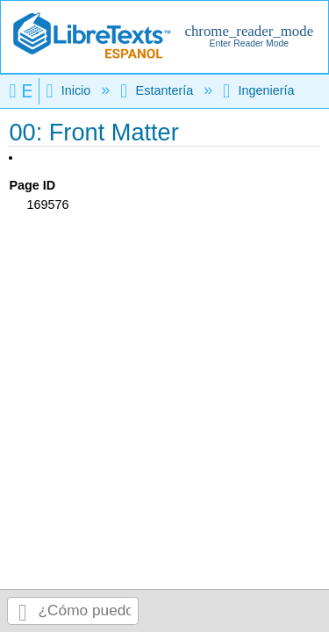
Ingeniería (260, 90)
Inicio (70, 90)
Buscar (23, 611)
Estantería (158, 90)
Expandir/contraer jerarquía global (24, 91)
